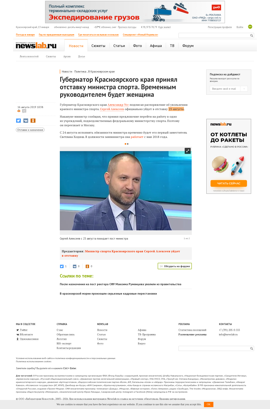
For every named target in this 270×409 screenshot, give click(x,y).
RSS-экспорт (64, 343)
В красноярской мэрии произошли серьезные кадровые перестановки (108, 293)
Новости (67, 71)
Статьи (101, 334)
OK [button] (209, 404)
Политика (80, 71)
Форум (142, 339)
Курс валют (164, 27)
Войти (240, 27)
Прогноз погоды (127, 27)
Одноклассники (27, 339)
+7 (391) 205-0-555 (229, 330)
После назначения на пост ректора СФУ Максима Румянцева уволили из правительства (120, 284)
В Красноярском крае (101, 71)
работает (137, 137)
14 (24, 111)
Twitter (22, 330)
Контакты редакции (69, 348)
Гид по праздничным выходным (56, 34)
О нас (60, 330)
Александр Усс (118, 105)
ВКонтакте (24, 334)
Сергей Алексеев (112, 109)
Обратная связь (66, 334)
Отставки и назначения (30, 130)
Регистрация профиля (220, 27)
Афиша (142, 330)
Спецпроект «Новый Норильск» (140, 34)
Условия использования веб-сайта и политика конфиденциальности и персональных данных (65, 358)
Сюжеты (102, 339)
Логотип (62, 339)
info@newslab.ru (228, 334)
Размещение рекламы (192, 334)
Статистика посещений (192, 330)
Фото (100, 343)
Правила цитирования (172, 399)
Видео (142, 343)
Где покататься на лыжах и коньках (98, 34)
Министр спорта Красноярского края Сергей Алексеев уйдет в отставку (121, 253)
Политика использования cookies (33, 361)
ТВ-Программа (147, 334)
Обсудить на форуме (177, 266)
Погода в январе (25, 34)
